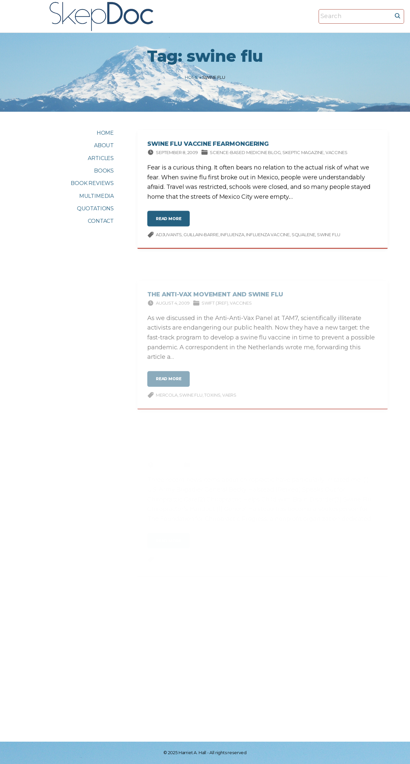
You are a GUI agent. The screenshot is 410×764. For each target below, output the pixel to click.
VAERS (229, 399)
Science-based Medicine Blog (245, 153)
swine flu (328, 235)
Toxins (212, 399)
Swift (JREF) (215, 307)
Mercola (167, 399)
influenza (232, 235)
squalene (303, 235)
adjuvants (168, 235)
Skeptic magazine (303, 153)
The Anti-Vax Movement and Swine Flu (215, 299)
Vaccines (337, 153)
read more (170, 222)
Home (191, 77)
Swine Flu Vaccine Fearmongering (208, 145)
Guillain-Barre (200, 235)
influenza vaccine (268, 235)
